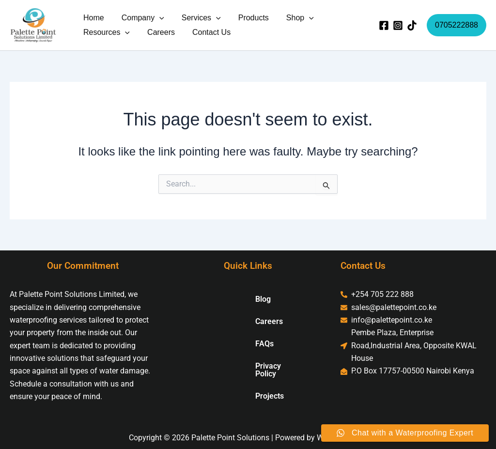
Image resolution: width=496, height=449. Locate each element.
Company (140, 18)
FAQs (233, 343)
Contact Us (206, 32)
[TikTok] (412, 25)
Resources (105, 32)
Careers (158, 32)
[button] (156, 18)
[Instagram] (398, 25)
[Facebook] (384, 25)
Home (92, 18)
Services (196, 18)
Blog (231, 299)
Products (247, 18)
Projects (238, 388)
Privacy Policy (248, 366)
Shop (291, 18)
